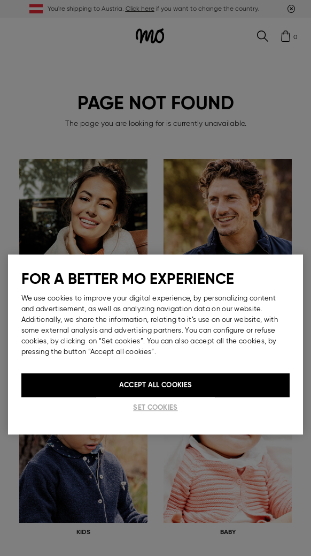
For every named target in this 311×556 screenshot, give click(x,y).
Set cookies (155, 407)
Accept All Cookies (155, 384)
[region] (156, 344)
